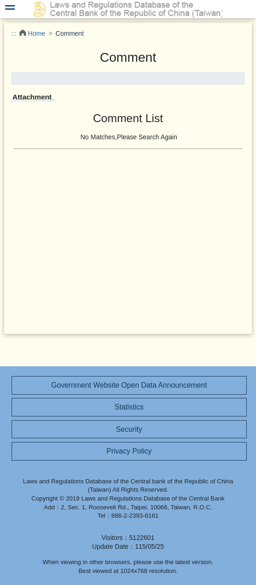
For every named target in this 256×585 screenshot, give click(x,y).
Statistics (129, 407)
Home (36, 33)
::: (14, 33)
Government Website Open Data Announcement (129, 385)
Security (129, 429)
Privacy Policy (129, 451)
